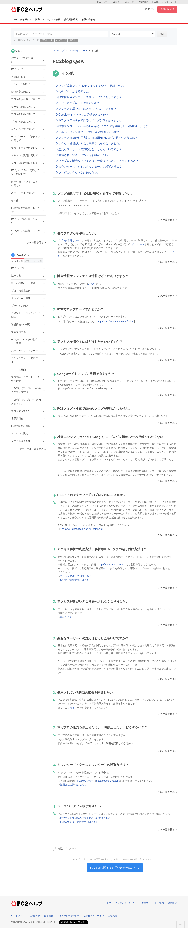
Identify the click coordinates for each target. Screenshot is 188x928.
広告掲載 (112, 915)
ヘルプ (107, 903)
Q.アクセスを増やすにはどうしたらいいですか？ (86, 108)
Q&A (84, 50)
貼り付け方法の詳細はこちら (76, 580)
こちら (91, 283)
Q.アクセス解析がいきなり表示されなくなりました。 (89, 143)
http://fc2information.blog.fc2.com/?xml (82, 529)
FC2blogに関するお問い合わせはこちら (114, 867)
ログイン (149, 9)
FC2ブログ (143, 2)
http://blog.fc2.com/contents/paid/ (115, 321)
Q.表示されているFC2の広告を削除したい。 (83, 155)
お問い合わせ (88, 19)
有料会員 (73, 40)
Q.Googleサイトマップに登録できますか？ (82, 114)
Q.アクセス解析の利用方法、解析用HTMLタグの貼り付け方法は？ (97, 137)
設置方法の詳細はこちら (73, 784)
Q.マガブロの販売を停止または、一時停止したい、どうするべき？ (97, 160)
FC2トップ (102, 2)
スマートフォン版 (33, 261)
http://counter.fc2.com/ (108, 780)
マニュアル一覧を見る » (32, 449)
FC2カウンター (85, 780)
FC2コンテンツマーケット (164, 2)
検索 (162, 34)
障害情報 (172, 903)
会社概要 (48, 915)
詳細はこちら (67, 617)
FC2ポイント (47, 40)
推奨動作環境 (71, 19)
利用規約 (159, 903)
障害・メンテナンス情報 (47, 19)
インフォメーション (125, 903)
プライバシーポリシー (68, 915)
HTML (106, 568)
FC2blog (73, 50)
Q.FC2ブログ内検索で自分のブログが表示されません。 (90, 120)
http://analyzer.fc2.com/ (110, 564)
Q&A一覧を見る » (167, 219)
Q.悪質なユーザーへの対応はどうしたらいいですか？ (89, 149)
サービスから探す (21, 19)
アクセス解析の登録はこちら (76, 576)
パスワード (61, 40)
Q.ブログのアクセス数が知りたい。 (78, 172)
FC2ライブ (129, 2)
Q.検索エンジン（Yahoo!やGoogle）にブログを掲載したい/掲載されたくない (103, 126)
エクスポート (137, 244)
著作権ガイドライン (94, 915)
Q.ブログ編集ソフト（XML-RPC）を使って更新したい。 (91, 85)
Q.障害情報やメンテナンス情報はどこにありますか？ (89, 97)
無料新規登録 (167, 9)
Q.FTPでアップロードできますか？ (78, 102)
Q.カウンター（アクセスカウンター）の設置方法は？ (89, 166)
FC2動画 (115, 2)
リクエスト (145, 903)
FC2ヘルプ (58, 50)
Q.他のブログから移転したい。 (75, 91)
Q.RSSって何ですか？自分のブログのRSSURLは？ (88, 131)
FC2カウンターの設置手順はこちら (79, 822)
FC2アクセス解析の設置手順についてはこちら (85, 818)
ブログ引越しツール (71, 240)
